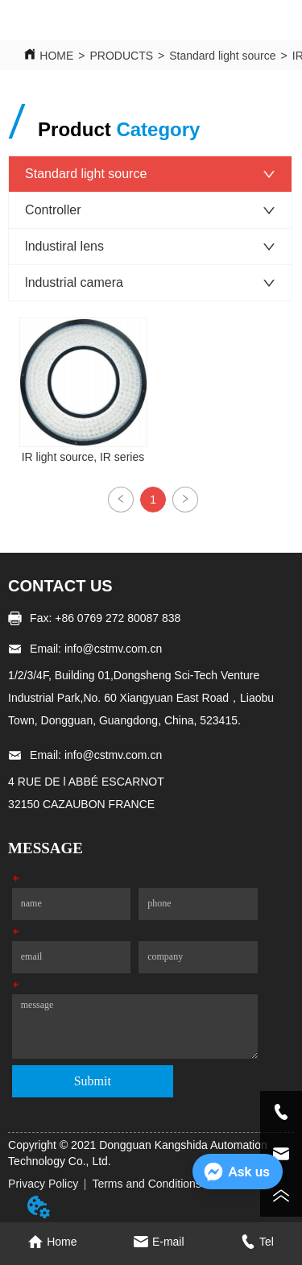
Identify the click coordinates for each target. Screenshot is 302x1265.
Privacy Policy (43, 1183)
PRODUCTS (122, 55)
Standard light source (222, 55)
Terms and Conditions (146, 1183)
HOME (56, 55)
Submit (92, 1081)
